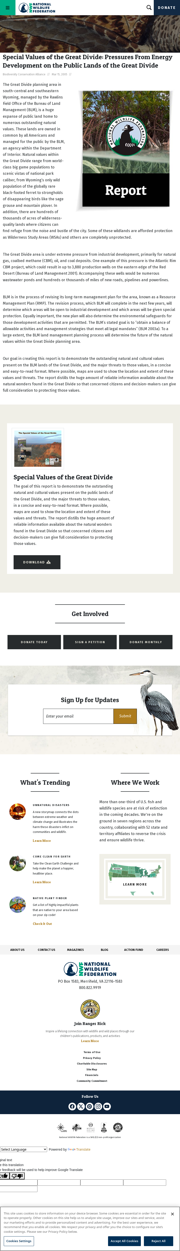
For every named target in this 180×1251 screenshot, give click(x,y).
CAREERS (162, 950)
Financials (91, 1075)
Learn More (42, 841)
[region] (90, 1229)
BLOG (104, 950)
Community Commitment (92, 1081)
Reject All (159, 1241)
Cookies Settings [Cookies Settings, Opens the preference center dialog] (18, 1241)
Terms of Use (91, 1052)
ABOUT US (17, 950)
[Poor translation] (17, 1175)
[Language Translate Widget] (23, 1149)
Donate (167, 7)
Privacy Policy (92, 1058)
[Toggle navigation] (7, 7)
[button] (125, 716)
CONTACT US (46, 950)
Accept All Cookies (124, 1241)
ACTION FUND (133, 950)
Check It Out (42, 924)
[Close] (172, 1214)
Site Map (91, 1069)
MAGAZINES (75, 950)
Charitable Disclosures (92, 1063)
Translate (79, 1149)
